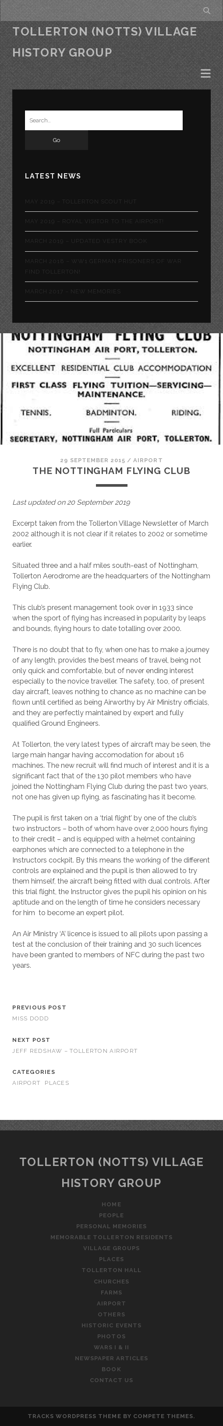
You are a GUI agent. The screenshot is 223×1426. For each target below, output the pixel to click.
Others (111, 1314)
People (111, 1215)
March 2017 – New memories (73, 291)
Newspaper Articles (112, 1358)
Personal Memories (111, 1226)
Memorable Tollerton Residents (111, 1237)
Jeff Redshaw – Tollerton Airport (75, 1051)
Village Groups (111, 1248)
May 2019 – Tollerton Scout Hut (81, 201)
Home (111, 1204)
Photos (111, 1336)
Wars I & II (111, 1347)
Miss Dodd (31, 1018)
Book (111, 1369)
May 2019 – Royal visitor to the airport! (94, 221)
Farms (111, 1292)
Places (57, 1083)
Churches (111, 1281)
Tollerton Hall (111, 1270)
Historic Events (111, 1325)
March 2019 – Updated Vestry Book (86, 241)
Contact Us (111, 1380)
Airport (148, 460)
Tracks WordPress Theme (74, 1416)
